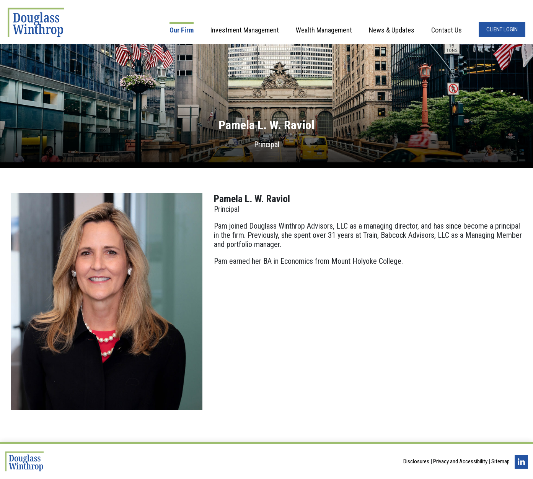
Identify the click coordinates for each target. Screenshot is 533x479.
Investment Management (244, 30)
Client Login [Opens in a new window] (502, 29)
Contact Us (446, 30)
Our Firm (182, 30)
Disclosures (416, 461)
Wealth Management (324, 30)
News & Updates (391, 30)
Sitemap (500, 461)
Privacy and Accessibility (460, 461)
